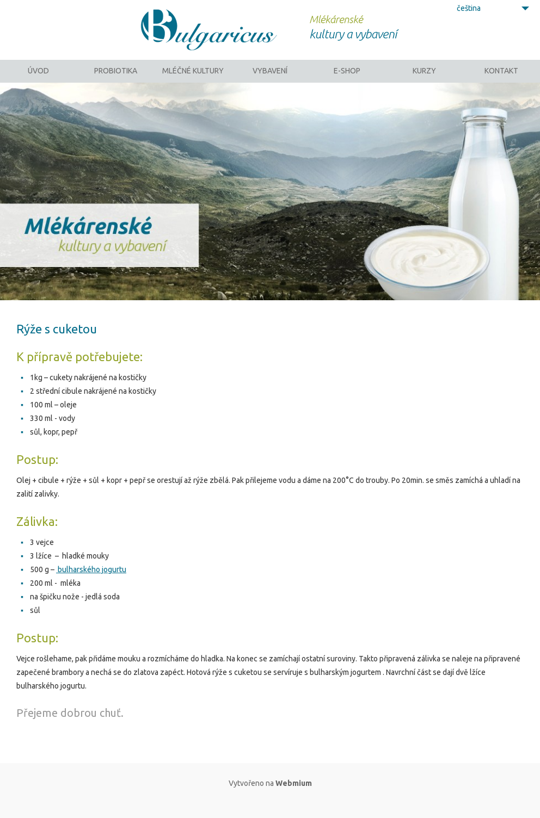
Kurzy (424, 79)
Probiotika (115, 79)
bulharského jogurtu (91, 583)
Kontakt (501, 79)
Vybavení (270, 79)
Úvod (38, 79)
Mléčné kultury (193, 79)
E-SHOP (347, 79)
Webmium (293, 797)
